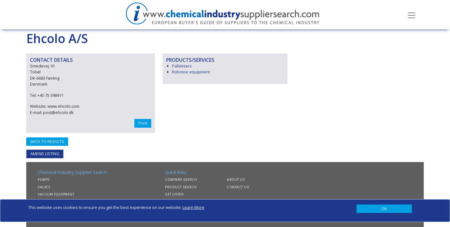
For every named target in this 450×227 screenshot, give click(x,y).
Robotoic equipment (191, 72)
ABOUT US (236, 179)
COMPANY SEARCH (181, 179)
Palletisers (182, 66)
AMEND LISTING (44, 153)
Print (142, 123)
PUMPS (44, 179)
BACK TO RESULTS (47, 141)
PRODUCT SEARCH (181, 187)
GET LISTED (174, 194)
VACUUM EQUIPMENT (56, 194)
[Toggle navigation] (411, 14)
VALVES (44, 187)
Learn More (193, 207)
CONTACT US (238, 187)
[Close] (384, 209)
